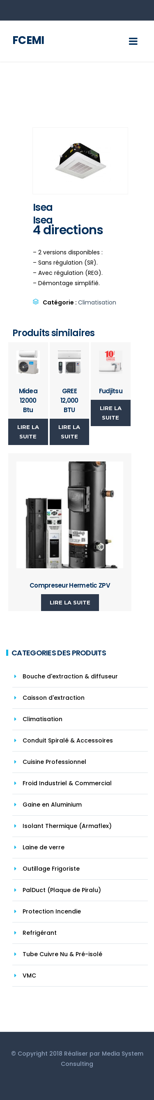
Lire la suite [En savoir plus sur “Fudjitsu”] (111, 413)
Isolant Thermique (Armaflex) (67, 826)
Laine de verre (43, 847)
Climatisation (97, 302)
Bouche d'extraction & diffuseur (70, 676)
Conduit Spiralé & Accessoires (68, 740)
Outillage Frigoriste (51, 869)
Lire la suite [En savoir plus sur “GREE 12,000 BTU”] (69, 432)
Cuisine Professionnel (54, 762)
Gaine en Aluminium (52, 804)
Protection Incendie (52, 911)
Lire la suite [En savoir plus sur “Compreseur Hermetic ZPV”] (70, 602)
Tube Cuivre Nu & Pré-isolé (62, 954)
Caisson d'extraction (54, 698)
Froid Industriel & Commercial (67, 783)
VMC (29, 975)
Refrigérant (40, 933)
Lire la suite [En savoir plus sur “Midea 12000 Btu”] (28, 432)
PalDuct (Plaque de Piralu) (62, 890)
